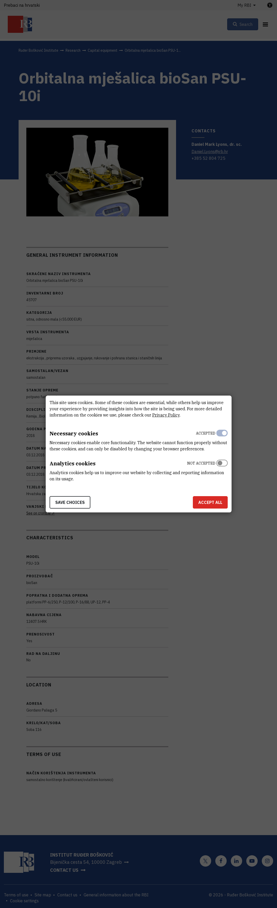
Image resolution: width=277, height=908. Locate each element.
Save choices (70, 502)
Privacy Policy (166, 415)
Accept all (210, 502)
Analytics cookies (73, 463)
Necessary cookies (74, 433)
